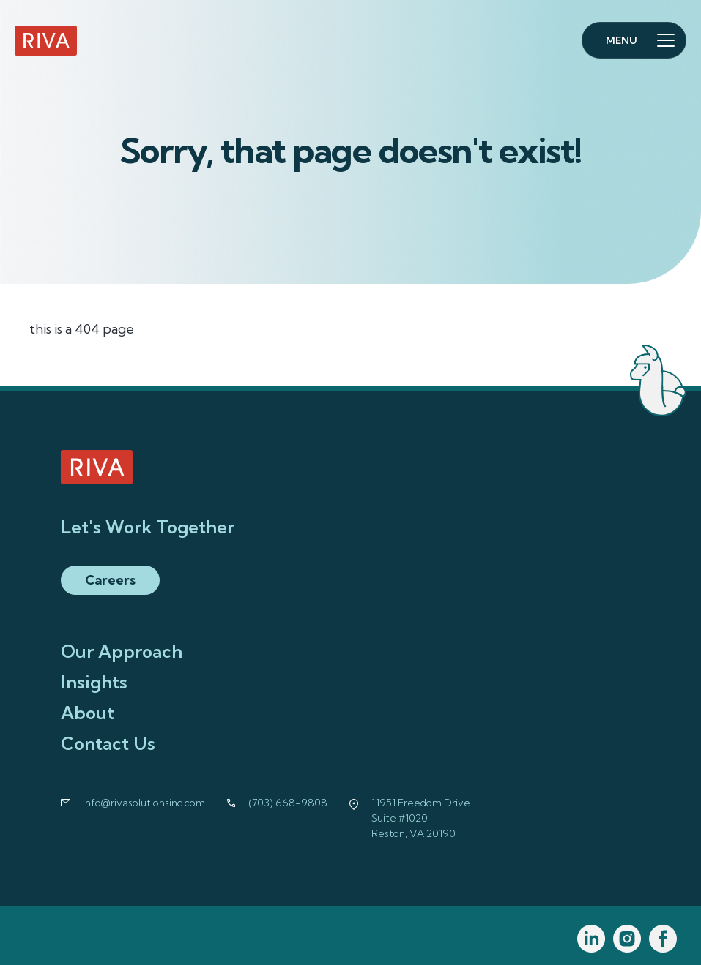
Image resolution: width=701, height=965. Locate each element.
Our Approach (121, 651)
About (87, 713)
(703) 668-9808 (288, 802)
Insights (94, 682)
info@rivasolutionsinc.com (144, 802)
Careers (110, 579)
